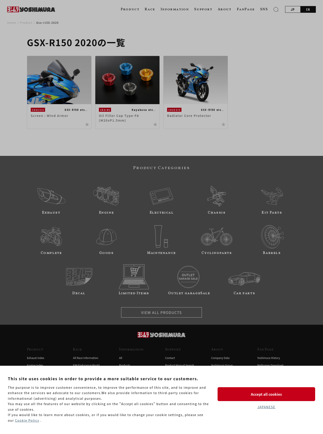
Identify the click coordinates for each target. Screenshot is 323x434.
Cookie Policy (27, 420)
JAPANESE (266, 407)
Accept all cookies (266, 394)
